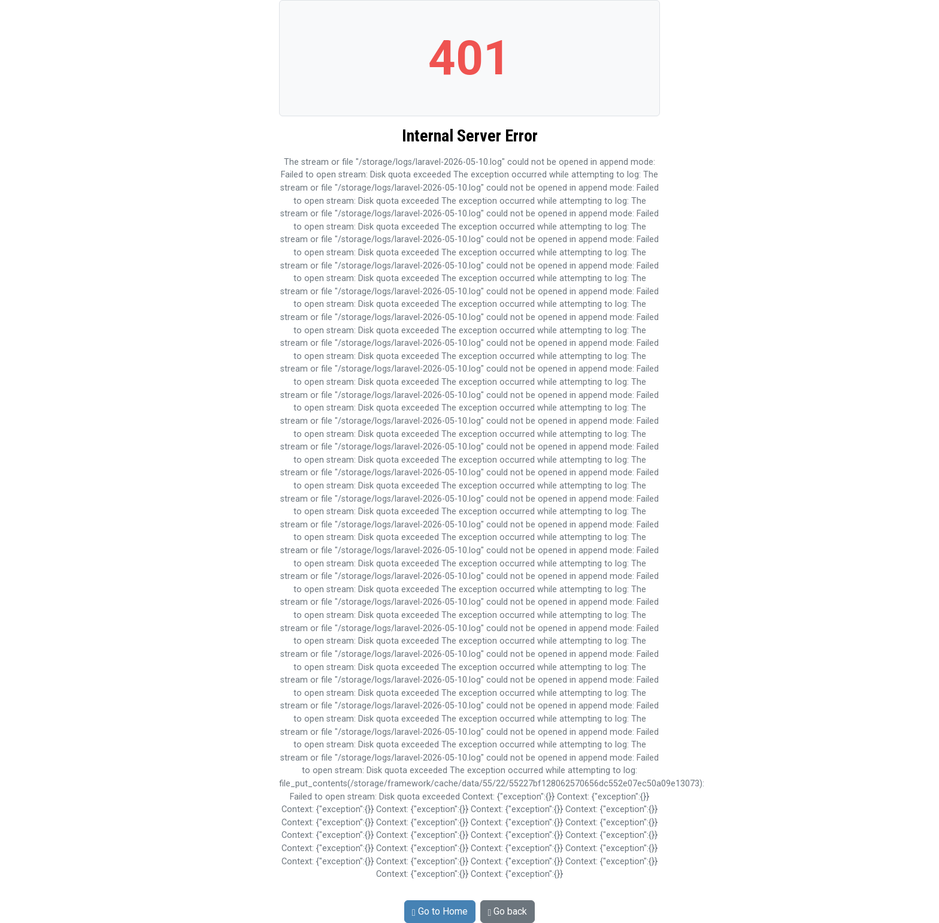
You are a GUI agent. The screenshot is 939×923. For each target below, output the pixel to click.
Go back (508, 911)
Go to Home (440, 911)
